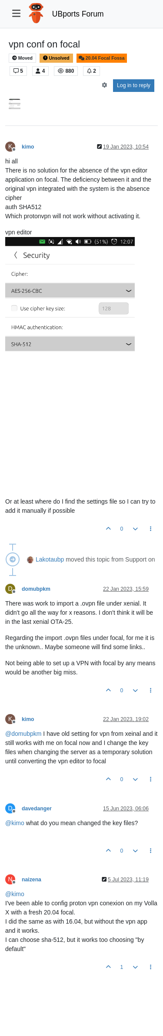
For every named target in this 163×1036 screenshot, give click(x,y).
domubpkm (36, 589)
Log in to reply (133, 85)
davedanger (37, 809)
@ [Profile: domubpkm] (23, 733)
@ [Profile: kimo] (14, 822)
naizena (31, 880)
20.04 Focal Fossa (102, 58)
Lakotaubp (50, 559)
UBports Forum (78, 14)
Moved (22, 58)
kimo (28, 147)
